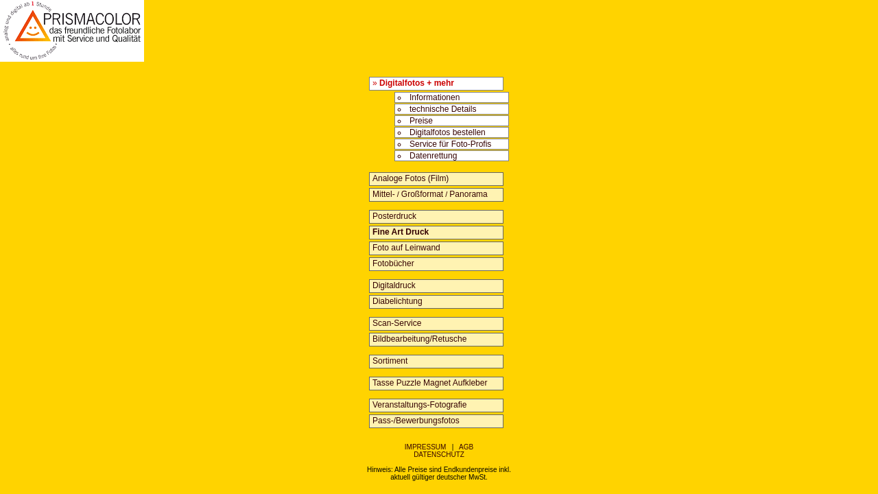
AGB (466, 447)
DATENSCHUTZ (439, 454)
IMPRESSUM (426, 447)
